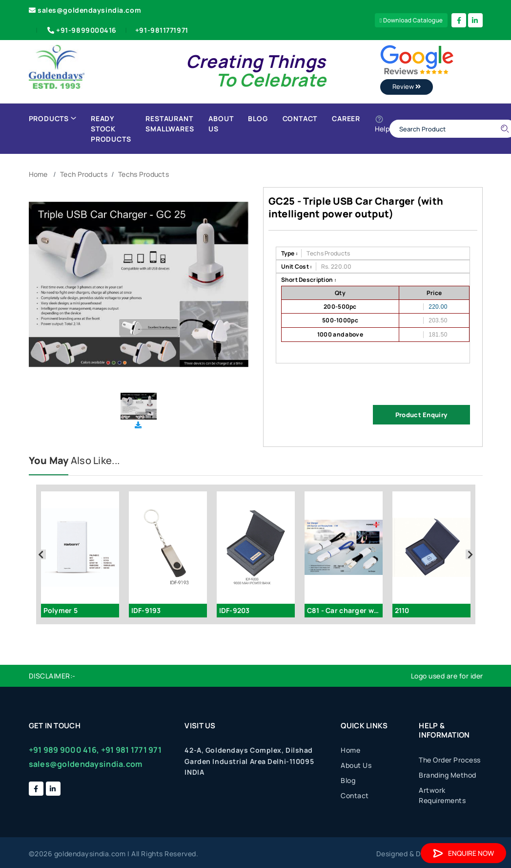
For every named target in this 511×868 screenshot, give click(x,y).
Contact (300, 118)
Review (406, 86)
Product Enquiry (421, 414)
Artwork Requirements (442, 795)
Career (346, 118)
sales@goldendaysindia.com (85, 10)
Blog (257, 118)
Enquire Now (463, 853)
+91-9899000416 (81, 30)
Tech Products (83, 174)
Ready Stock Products (111, 129)
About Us (220, 123)
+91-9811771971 (161, 30)
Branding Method (447, 775)
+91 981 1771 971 (131, 749)
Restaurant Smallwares (169, 123)
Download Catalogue (411, 20)
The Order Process (450, 759)
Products (52, 118)
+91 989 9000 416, (64, 749)
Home (38, 174)
